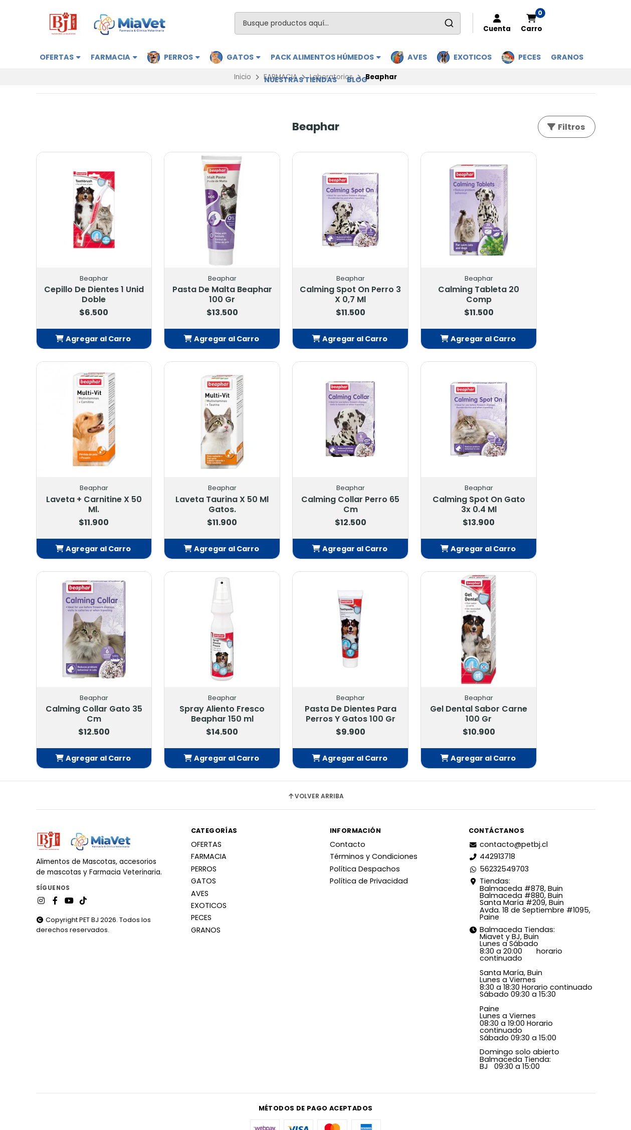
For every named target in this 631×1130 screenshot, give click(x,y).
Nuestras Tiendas (300, 80)
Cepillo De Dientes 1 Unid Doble (87, 281)
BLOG (357, 80)
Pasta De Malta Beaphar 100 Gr (201, 281)
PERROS (182, 57)
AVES (417, 57)
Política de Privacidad (369, 848)
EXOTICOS (473, 57)
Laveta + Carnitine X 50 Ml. (544, 281)
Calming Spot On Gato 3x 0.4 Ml (315, 477)
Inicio (242, 77)
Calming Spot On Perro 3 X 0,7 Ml (315, 281)
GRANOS (567, 57)
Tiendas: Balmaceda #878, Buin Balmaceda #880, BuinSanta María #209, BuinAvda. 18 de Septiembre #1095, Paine (529, 866)
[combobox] (348, 23)
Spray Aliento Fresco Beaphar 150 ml (544, 477)
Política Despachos (365, 836)
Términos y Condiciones (373, 824)
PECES (529, 57)
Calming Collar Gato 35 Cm (429, 477)
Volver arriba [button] (315, 764)
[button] (87, 325)
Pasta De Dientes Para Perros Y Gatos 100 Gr (87, 677)
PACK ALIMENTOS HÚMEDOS (326, 57)
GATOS (244, 57)
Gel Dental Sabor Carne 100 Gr (201, 672)
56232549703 (499, 836)
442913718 (492, 824)
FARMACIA (114, 57)
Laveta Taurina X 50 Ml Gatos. (87, 477)
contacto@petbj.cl (508, 812)
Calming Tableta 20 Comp (430, 281)
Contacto (347, 812)
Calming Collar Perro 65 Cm (201, 477)
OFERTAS (60, 57)
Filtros (565, 127)
